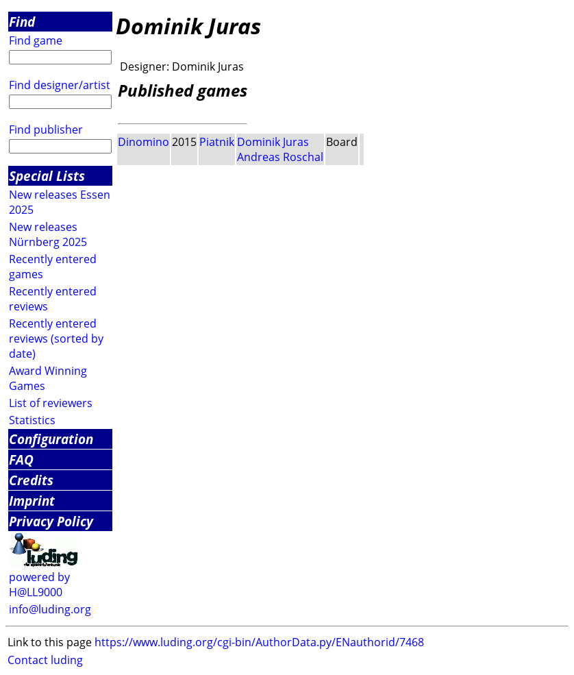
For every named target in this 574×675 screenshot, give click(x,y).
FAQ (21, 459)
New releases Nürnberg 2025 (48, 234)
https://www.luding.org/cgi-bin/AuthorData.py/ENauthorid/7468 (259, 642)
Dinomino (143, 141)
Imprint (32, 500)
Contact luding (45, 659)
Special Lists (47, 176)
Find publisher (46, 129)
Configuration (51, 439)
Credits (31, 480)
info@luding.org (50, 609)
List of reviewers (50, 402)
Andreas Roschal (280, 156)
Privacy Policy (51, 521)
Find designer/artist (59, 85)
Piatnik (216, 141)
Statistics (32, 420)
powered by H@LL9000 (39, 584)
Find (22, 21)
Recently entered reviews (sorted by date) (56, 338)
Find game (35, 40)
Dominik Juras (273, 141)
